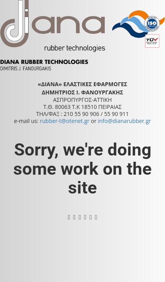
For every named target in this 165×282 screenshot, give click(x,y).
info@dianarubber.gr (124, 121)
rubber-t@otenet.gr (65, 121)
